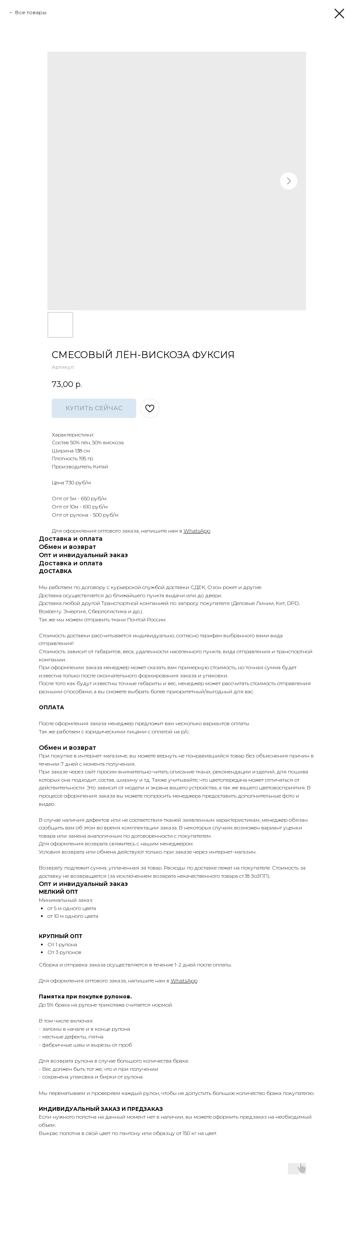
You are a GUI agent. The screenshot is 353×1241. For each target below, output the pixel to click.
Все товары (31, 12)
